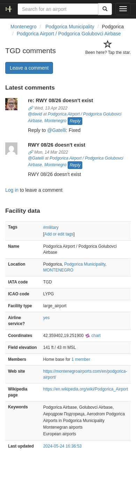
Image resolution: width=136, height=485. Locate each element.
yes (46, 317)
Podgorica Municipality (84, 264)
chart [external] (93, 335)
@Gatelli (56, 130)
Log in (11, 190)
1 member (80, 359)
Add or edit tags (58, 234)
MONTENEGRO (58, 270)
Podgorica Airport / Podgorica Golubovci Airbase (69, 33)
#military (51, 227)
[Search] (105, 9)
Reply (75, 121)
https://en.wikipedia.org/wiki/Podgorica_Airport (85, 389)
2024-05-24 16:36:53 (62, 446)
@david (35, 114)
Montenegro (55, 120)
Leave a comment (29, 68)
